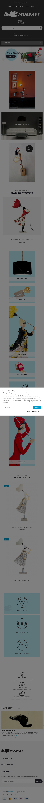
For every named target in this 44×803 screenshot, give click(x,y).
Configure (7, 407)
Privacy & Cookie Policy (34, 411)
